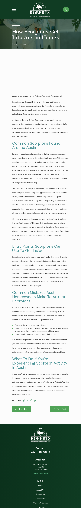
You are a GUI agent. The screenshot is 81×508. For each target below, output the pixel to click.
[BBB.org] (48, 487)
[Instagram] (38, 487)
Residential (40, 462)
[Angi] (43, 487)
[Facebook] (33, 487)
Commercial (40, 466)
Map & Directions (40, 441)
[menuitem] (15, 503)
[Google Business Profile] (27, 487)
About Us (40, 458)
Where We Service (40, 471)
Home (40, 453)
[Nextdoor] (53, 487)
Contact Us (40, 475)
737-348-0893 (40, 420)
